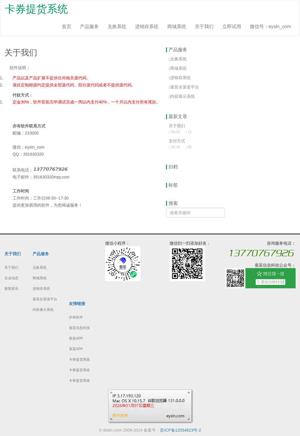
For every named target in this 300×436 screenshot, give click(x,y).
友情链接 (77, 303)
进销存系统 (146, 26)
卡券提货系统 (36, 9)
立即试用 (231, 26)
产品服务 (89, 26)
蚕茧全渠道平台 (45, 299)
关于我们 (204, 26)
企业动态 (11, 278)
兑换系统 (117, 26)
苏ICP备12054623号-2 (180, 430)
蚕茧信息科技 (79, 328)
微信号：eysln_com (270, 26)
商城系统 (176, 26)
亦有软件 (76, 317)
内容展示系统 (43, 310)
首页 (66, 26)
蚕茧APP (76, 338)
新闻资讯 (11, 289)
